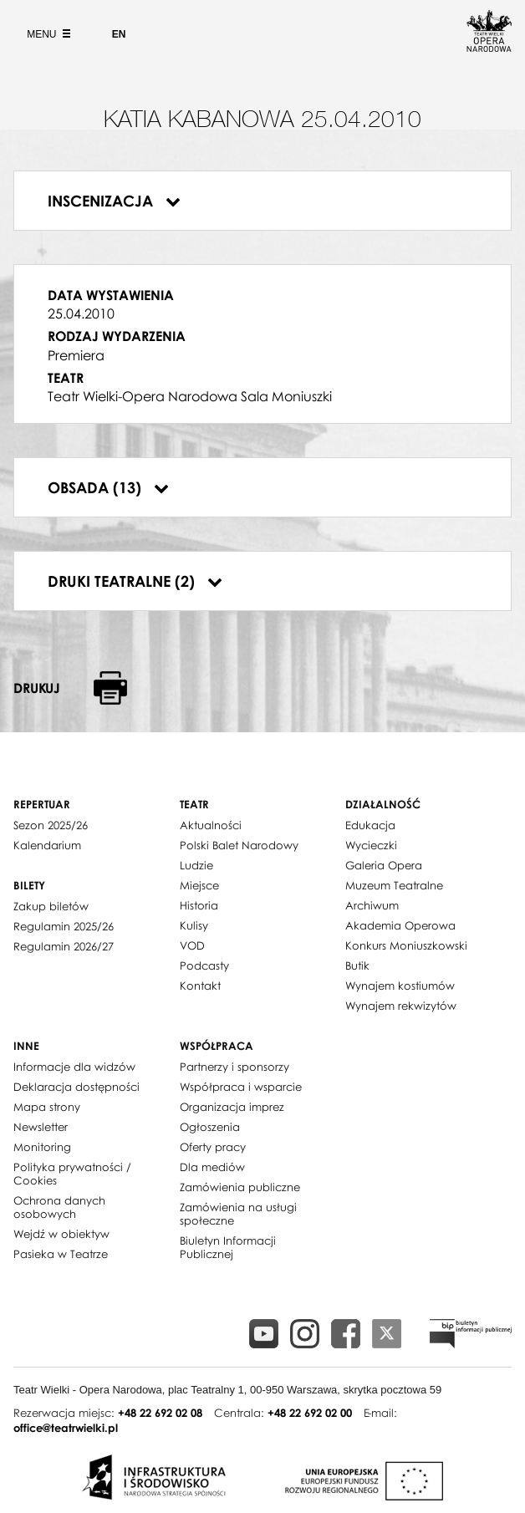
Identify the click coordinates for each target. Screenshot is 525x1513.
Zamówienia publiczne (240, 1187)
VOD (192, 945)
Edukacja (370, 825)
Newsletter (40, 1126)
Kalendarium (47, 845)
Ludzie (196, 865)
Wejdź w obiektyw (61, 1233)
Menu (47, 34)
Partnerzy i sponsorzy (234, 1066)
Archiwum (372, 905)
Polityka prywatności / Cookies (72, 1173)
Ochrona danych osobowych (59, 1207)
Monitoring (42, 1147)
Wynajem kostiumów (400, 985)
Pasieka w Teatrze (60, 1254)
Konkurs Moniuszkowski (406, 945)
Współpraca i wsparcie (241, 1086)
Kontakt (200, 985)
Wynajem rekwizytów (400, 1005)
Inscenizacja (114, 200)
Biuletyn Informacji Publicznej (228, 1247)
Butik (357, 965)
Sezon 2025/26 (50, 825)
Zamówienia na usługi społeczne (238, 1213)
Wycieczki (371, 845)
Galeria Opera (383, 865)
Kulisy (194, 925)
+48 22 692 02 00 (310, 1412)
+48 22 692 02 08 (160, 1412)
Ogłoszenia (210, 1126)
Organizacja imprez (232, 1106)
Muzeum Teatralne (394, 885)
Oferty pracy (213, 1147)
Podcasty (204, 965)
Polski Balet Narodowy (239, 845)
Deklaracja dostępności (76, 1086)
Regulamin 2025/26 (63, 926)
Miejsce (199, 885)
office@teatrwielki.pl (65, 1427)
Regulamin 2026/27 (63, 946)
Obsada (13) (108, 487)
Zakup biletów (51, 906)
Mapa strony (46, 1106)
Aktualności (211, 825)
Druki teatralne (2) (135, 581)
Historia (199, 905)
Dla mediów (212, 1167)
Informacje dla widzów (74, 1066)
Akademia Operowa (400, 925)
